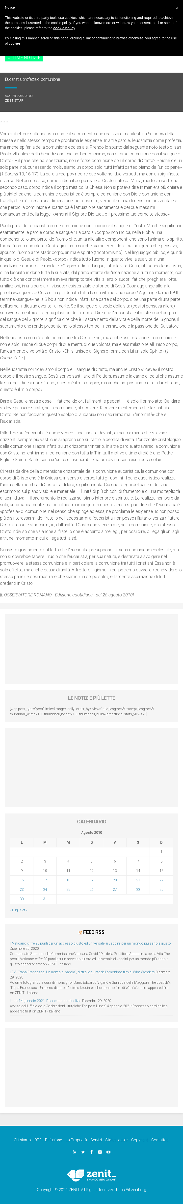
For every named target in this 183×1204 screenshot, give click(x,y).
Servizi (96, 1139)
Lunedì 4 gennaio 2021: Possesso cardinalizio (45, 1001)
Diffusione (53, 1139)
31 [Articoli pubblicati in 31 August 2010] (45, 899)
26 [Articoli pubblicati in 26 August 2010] (92, 890)
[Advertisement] (91, 649)
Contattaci (160, 1139)
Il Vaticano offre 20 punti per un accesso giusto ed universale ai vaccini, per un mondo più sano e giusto (90, 943)
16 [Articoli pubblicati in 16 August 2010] (22, 880)
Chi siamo (22, 1139)
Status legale (116, 1139)
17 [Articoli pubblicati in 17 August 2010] (45, 880)
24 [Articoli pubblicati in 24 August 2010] (45, 890)
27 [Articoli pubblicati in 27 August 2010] (115, 890)
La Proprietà (76, 1139)
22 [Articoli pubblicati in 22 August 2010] (161, 880)
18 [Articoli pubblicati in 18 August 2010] (68, 880)
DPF (38, 1139)
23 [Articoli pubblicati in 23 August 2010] (22, 890)
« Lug (14, 910)
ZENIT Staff (14, 100)
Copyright (139, 1139)
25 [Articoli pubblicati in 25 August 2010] (68, 890)
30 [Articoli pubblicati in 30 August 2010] (22, 899)
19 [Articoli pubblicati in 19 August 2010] (92, 880)
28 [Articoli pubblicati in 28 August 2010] (138, 890)
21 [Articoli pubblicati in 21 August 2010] (138, 880)
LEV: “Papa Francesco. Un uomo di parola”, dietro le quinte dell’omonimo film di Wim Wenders (82, 972)
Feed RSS (93, 932)
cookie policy (64, 28)
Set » (23, 910)
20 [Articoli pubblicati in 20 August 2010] (115, 880)
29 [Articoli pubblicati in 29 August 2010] (161, 890)
